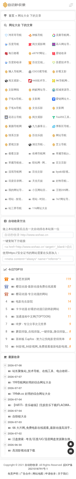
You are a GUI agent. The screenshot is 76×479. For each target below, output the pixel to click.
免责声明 (13, 473)
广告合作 (25, 473)
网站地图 (38, 473)
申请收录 (50, 473)
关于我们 (63, 473)
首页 (11, 15)
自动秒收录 (31, 464)
